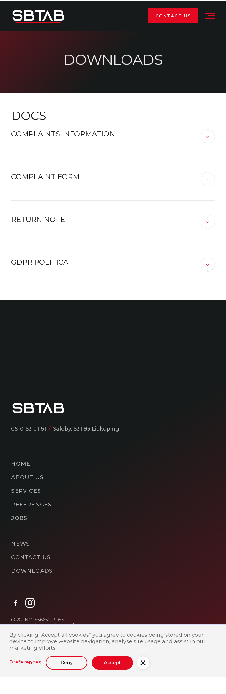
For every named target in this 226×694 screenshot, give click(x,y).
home (20, 464)
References (31, 505)
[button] (210, 17)
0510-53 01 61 (28, 429)
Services (26, 492)
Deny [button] (66, 663)
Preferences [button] (25, 663)
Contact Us (173, 17)
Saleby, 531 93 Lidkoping (86, 429)
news (20, 544)
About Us (27, 478)
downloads (32, 572)
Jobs (19, 519)
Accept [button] (112, 663)
